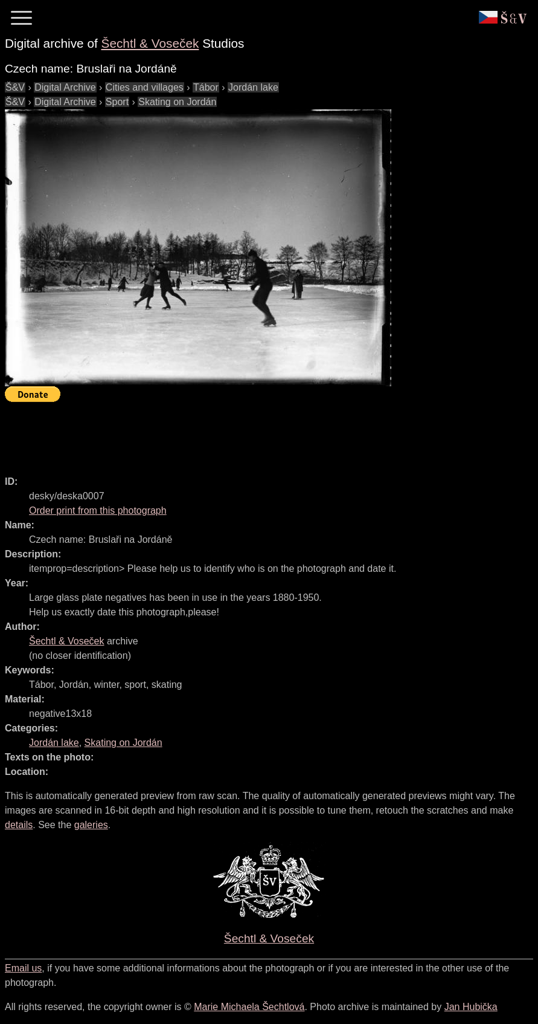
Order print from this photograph (98, 510)
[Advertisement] (224, 433)
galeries (91, 825)
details (19, 825)
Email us (23, 968)
